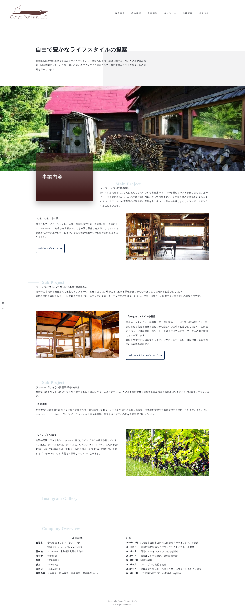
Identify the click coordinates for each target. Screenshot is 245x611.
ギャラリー (170, 16)
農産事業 (153, 16)
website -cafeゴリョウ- (50, 251)
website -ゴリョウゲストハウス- (145, 357)
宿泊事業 (136, 16)
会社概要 (188, 16)
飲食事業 (120, 16)
